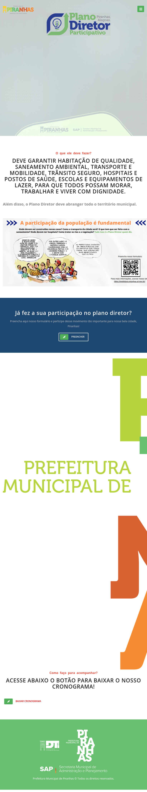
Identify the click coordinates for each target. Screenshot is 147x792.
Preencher (72, 337)
